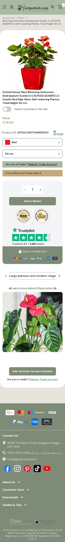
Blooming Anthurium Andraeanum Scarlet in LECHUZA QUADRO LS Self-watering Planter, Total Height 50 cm (31, 22)
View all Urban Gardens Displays (32, 371)
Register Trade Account (42, 164)
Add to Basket (33, 201)
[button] (5, 276)
